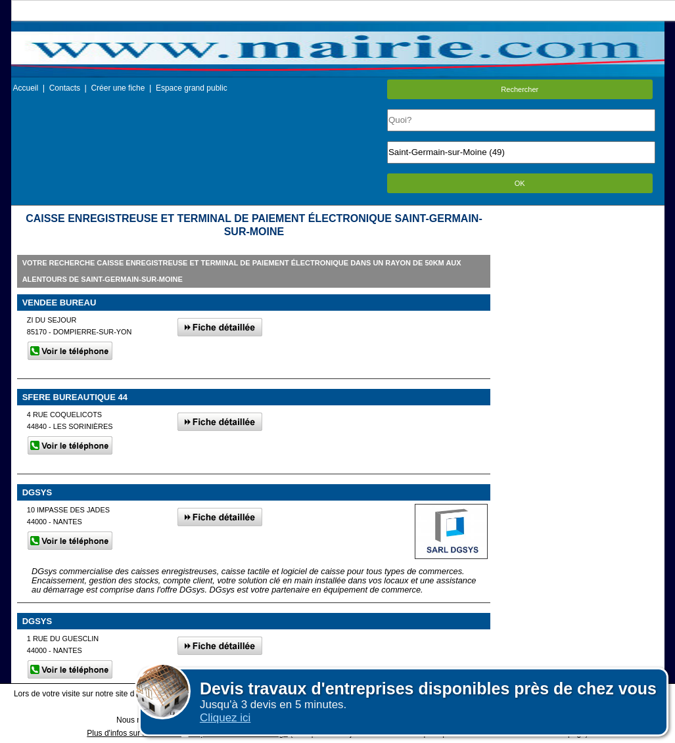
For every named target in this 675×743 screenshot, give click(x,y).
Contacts (64, 88)
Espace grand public (191, 88)
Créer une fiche (118, 88)
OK (520, 183)
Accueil (26, 88)
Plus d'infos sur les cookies (134, 733)
